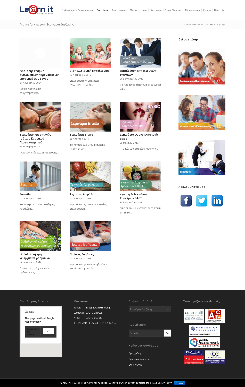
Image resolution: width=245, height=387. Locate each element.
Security (25, 194)
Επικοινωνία (135, 364)
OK (48, 330)
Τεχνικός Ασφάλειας (84, 194)
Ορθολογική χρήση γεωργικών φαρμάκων (35, 256)
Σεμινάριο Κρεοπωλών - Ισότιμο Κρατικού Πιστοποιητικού (36, 138)
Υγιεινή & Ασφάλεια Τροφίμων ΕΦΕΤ (133, 196)
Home (200, 24)
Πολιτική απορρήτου (139, 358)
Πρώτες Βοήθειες (82, 254)
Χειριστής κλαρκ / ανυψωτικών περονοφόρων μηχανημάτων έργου (39, 75)
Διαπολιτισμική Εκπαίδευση (89, 71)
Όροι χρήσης (135, 353)
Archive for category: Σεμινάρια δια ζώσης (47, 24)
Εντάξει (179, 383)
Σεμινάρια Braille (81, 134)
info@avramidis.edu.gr (99, 307)
